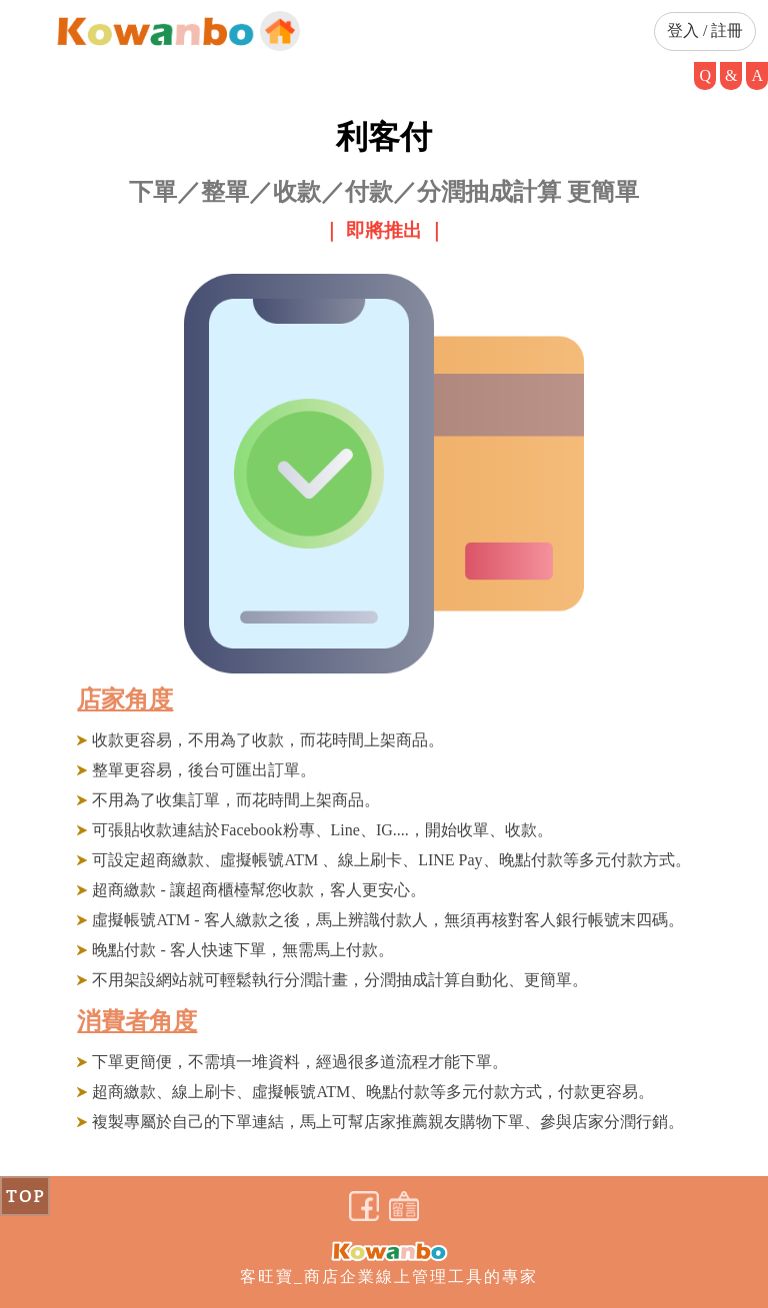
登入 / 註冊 (705, 30)
